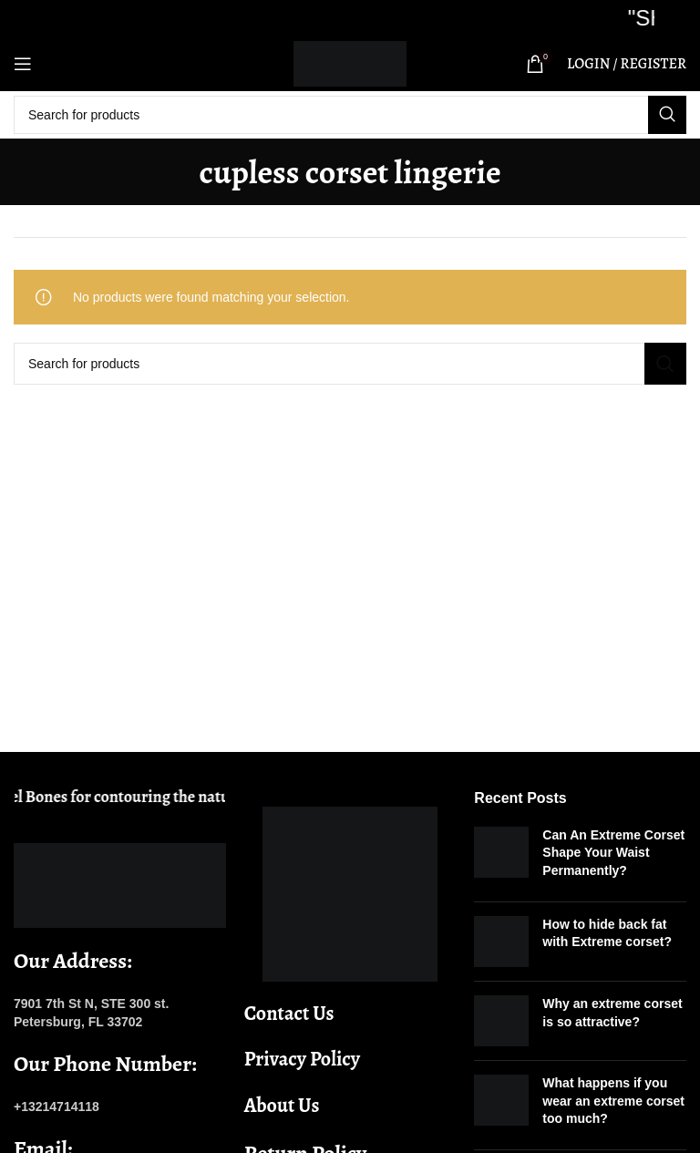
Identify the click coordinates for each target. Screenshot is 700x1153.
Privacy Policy (302, 1059)
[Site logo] (350, 63)
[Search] (350, 115)
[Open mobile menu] (23, 64)
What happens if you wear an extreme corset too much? (613, 1101)
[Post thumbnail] (501, 857)
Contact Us (289, 1013)
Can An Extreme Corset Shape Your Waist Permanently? (613, 853)
